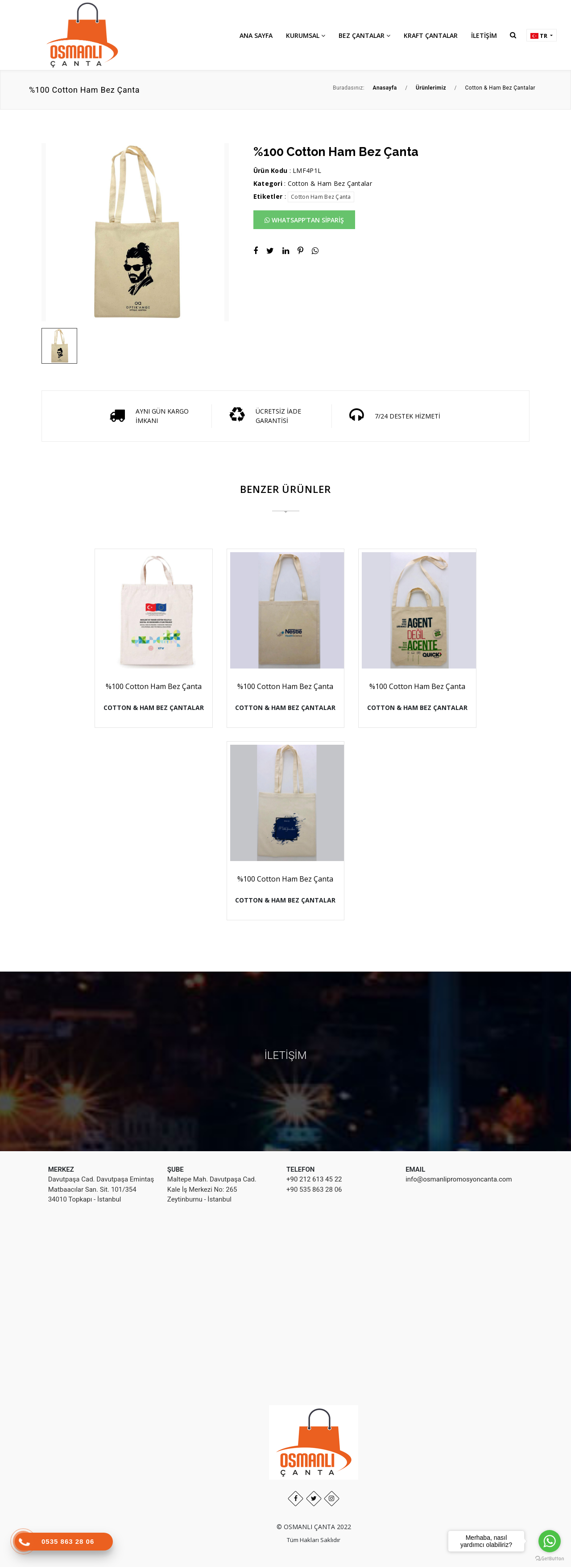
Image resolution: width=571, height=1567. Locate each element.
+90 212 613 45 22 (314, 1179)
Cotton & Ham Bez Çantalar (330, 183)
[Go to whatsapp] (549, 1541)
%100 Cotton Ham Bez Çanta (146, 686)
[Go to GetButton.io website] (549, 1558)
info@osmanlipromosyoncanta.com (458, 1179)
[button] (513, 35)
